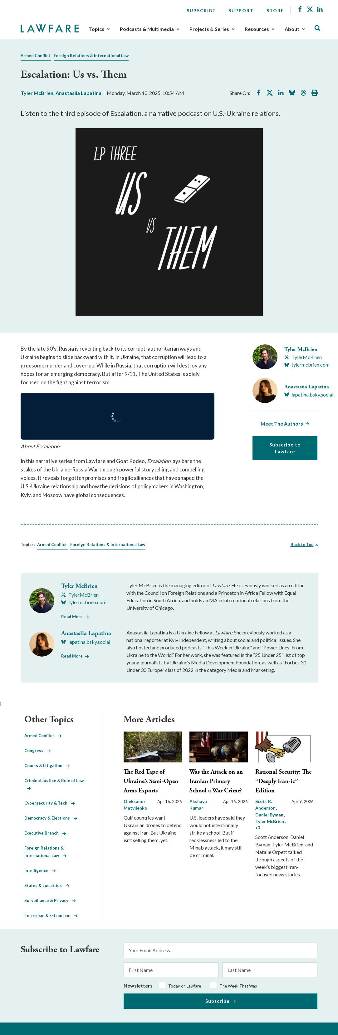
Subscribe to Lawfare (285, 448)
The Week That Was (238, 985)
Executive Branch (45, 832)
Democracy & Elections (50, 818)
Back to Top (302, 544)
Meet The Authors (282, 423)
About (292, 29)
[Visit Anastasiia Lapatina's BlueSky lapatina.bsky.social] (308, 394)
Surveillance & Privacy (50, 900)
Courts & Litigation (47, 765)
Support (241, 10)
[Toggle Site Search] (317, 28)
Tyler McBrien (37, 93)
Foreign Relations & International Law (91, 55)
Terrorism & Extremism (51, 915)
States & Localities (46, 885)
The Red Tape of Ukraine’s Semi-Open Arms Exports (151, 781)
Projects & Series (209, 29)
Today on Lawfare (184, 985)
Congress (37, 750)
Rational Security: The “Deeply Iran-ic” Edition (283, 781)
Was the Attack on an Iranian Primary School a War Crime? (216, 781)
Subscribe (201, 10)
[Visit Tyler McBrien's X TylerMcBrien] (303, 357)
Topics (96, 29)
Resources (257, 29)
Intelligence (40, 870)
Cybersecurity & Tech (49, 803)
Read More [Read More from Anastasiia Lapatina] (72, 655)
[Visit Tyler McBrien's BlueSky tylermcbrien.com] (307, 364)
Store (275, 10)
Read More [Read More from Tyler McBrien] (72, 616)
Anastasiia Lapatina (78, 93)
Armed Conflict (35, 55)
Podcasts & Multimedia (147, 29)
